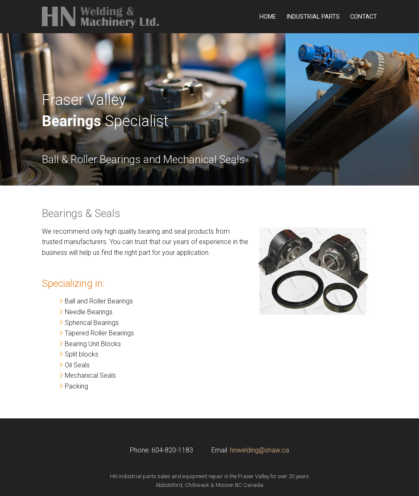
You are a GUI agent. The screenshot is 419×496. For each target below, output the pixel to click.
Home (268, 16)
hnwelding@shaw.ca (259, 450)
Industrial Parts (313, 16)
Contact (363, 16)
